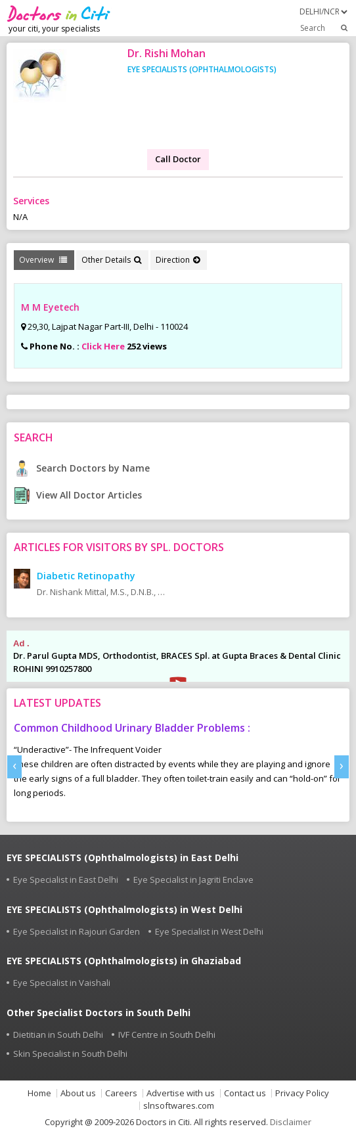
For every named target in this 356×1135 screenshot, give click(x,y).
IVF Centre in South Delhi (166, 1034)
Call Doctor (178, 159)
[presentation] (14, 766)
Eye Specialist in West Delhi (209, 931)
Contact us (245, 1093)
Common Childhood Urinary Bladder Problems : (132, 728)
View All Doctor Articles (78, 495)
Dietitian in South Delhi (58, 1034)
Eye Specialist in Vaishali (61, 983)
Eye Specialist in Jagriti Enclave (193, 879)
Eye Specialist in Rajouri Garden (76, 931)
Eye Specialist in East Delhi (65, 879)
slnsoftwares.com (178, 1106)
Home (39, 1093)
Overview (43, 259)
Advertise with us (180, 1093)
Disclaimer (290, 1122)
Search (324, 27)
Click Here (103, 346)
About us (78, 1093)
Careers (121, 1093)
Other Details (111, 259)
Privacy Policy (302, 1093)
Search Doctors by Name (82, 468)
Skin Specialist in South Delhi (70, 1053)
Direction (178, 259)
